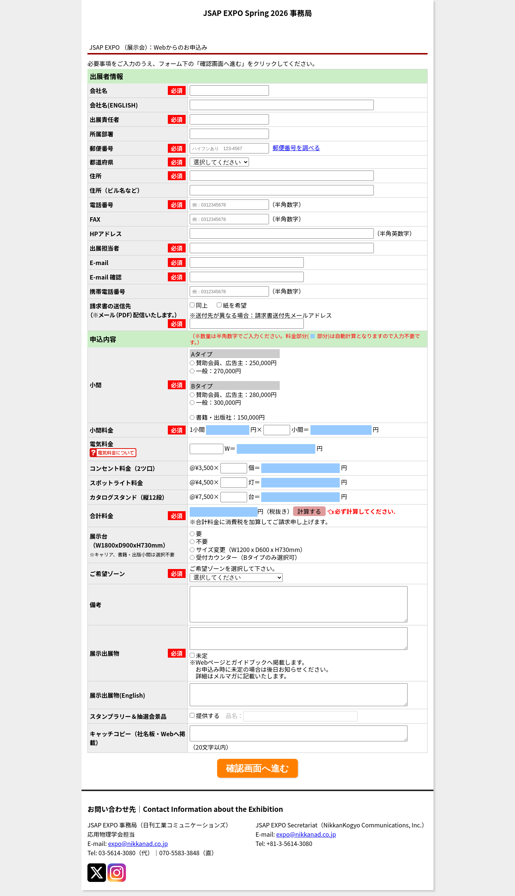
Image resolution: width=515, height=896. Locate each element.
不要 (199, 541)
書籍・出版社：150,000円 (227, 417)
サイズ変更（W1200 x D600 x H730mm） (248, 549)
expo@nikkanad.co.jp (138, 843)
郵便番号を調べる (296, 147)
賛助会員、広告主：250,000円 (233, 362)
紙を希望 (232, 305)
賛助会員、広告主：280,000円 (233, 394)
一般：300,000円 (215, 402)
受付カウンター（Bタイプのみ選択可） (245, 557)
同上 (199, 305)
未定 (199, 655)
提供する (205, 715)
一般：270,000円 (215, 370)
